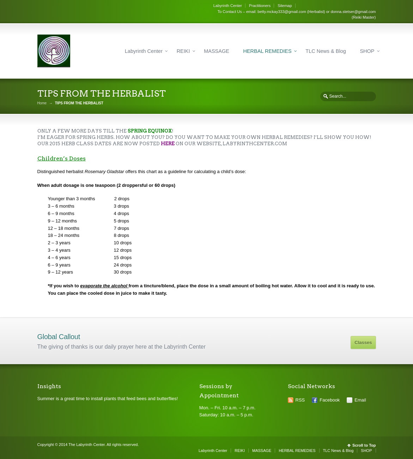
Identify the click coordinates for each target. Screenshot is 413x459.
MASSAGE (216, 51)
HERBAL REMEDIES (267, 51)
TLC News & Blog (325, 51)
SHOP (367, 51)
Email (360, 400)
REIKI (183, 51)
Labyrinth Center (227, 6)
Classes (363, 342)
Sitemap (285, 6)
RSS (300, 400)
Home (42, 103)
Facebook (330, 400)
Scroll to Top (364, 445)
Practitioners (260, 6)
